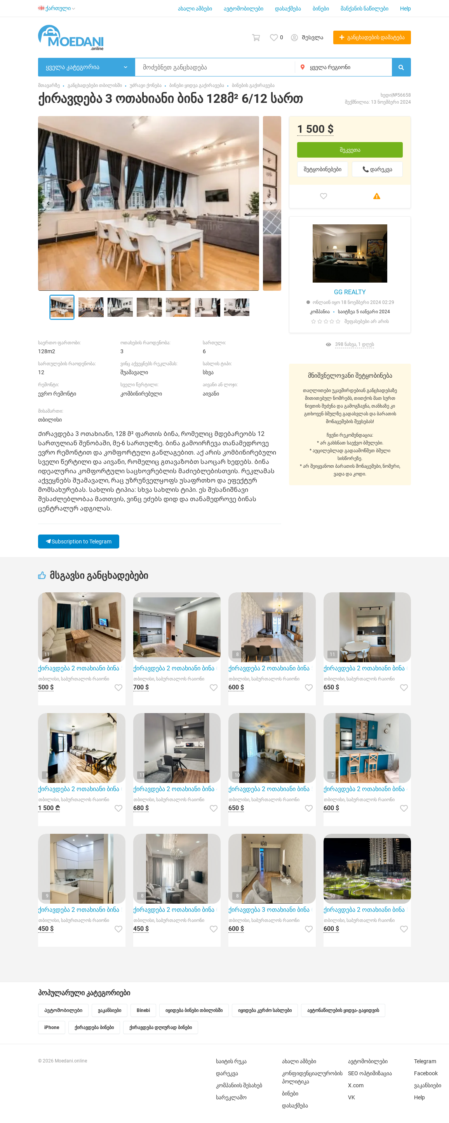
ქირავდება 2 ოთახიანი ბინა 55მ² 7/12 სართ (81, 909)
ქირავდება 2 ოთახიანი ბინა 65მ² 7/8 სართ (367, 668)
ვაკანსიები (427, 1085)
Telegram (425, 1061)
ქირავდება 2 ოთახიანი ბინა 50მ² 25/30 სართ (367, 909)
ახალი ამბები (195, 8)
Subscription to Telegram (78, 541)
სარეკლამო (231, 1097)
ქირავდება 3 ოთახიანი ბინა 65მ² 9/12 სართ (272, 909)
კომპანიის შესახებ (239, 1085)
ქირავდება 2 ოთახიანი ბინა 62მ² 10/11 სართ (81, 789)
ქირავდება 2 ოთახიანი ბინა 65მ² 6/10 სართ (177, 909)
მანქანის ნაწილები (364, 8)
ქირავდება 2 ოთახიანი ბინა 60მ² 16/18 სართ (177, 668)
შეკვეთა (350, 150)
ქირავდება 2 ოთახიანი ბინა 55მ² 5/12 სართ (272, 789)
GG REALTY (350, 292)
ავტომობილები (243, 8)
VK (351, 1097)
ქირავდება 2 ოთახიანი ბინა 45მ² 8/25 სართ (177, 789)
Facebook (426, 1073)
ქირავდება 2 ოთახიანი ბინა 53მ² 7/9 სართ (272, 668)
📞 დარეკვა (377, 169)
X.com (356, 1085)
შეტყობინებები (322, 169)
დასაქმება (288, 8)
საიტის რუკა (231, 1061)
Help (405, 8)
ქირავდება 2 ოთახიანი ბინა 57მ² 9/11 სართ (81, 668)
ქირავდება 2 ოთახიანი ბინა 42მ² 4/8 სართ (367, 789)
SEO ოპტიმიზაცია (370, 1073)
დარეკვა (227, 1073)
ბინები (321, 8)
